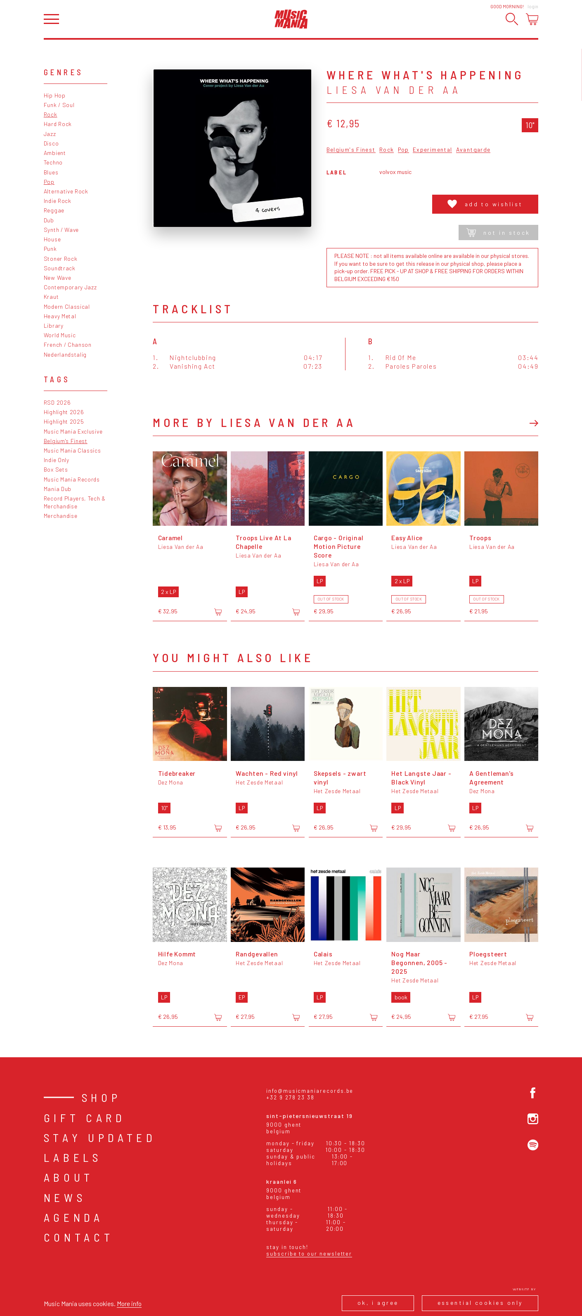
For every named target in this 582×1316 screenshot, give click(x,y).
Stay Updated (100, 1137)
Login (533, 6)
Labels (73, 1157)
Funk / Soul (59, 104)
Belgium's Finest (66, 440)
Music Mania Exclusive (73, 431)
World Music (60, 335)
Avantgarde (473, 150)
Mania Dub (57, 488)
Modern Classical (67, 306)
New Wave (57, 277)
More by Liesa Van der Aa (254, 422)
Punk (50, 248)
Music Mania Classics (72, 450)
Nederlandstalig (65, 354)
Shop (101, 1097)
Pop (49, 181)
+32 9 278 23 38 (290, 1097)
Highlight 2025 (64, 421)
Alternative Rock (66, 191)
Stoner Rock (61, 258)
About (69, 1177)
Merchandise (61, 515)
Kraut (51, 296)
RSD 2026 (57, 402)
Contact (79, 1237)
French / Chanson (68, 344)
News (65, 1197)
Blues (51, 172)
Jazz (50, 133)
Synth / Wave (61, 229)
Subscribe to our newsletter (309, 1253)
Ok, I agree (378, 1302)
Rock (50, 114)
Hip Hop (55, 95)
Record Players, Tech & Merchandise (75, 502)
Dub (49, 220)
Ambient (55, 152)
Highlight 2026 (64, 411)
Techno (53, 162)
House (52, 239)
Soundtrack (60, 268)
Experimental (432, 150)
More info (129, 1303)
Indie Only (56, 459)
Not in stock (498, 232)
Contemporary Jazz (70, 287)
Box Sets (56, 469)
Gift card (85, 1118)
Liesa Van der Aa (393, 89)
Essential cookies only (480, 1302)
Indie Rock (57, 200)
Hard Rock (58, 123)
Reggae (54, 210)
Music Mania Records (72, 479)
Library (54, 325)
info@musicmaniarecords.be (309, 1090)
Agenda (74, 1217)
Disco (51, 143)
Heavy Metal (60, 315)
